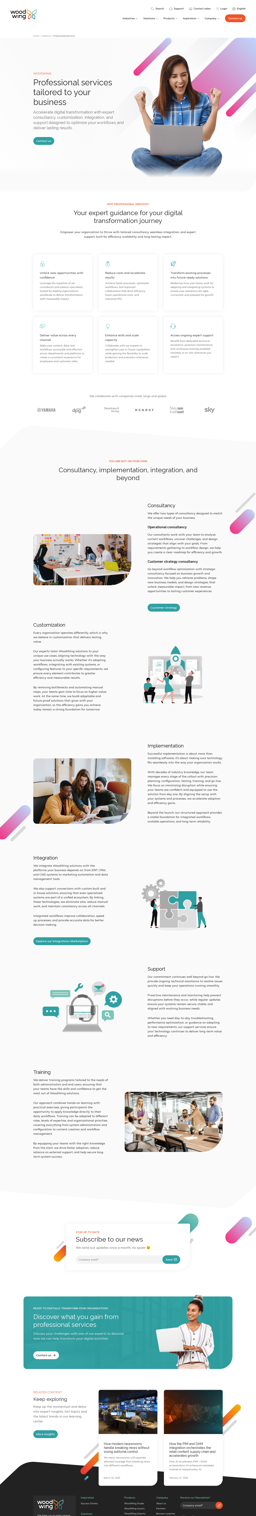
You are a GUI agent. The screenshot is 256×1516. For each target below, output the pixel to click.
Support (176, 8)
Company (212, 18)
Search (157, 8)
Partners (161, 1508)
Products (170, 18)
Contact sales (200, 8)
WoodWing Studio (134, 1503)
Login (221, 8)
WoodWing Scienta (134, 1513)
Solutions (150, 18)
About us (161, 1503)
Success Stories (89, 1503)
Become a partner (165, 1513)
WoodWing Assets (134, 1508)
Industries (130, 18)
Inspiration (191, 18)
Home (36, 36)
